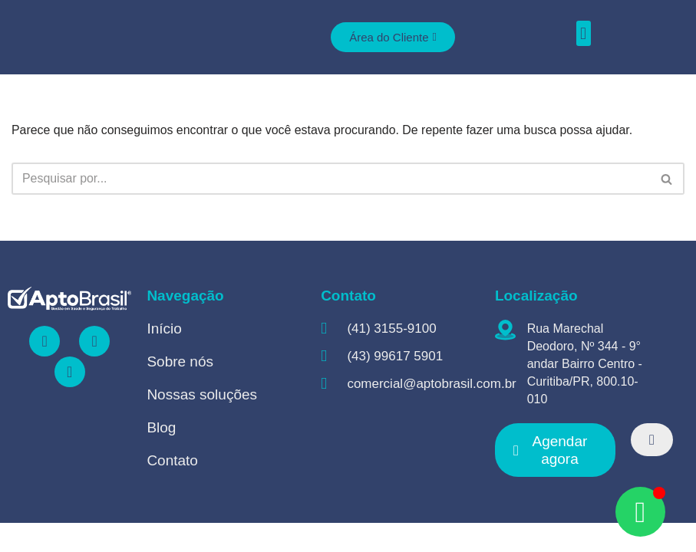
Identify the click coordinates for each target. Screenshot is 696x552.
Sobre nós (180, 391)
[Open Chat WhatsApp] (640, 512)
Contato (172, 489)
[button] (583, 33)
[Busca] (331, 179)
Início (164, 358)
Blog (161, 457)
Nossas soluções (202, 424)
